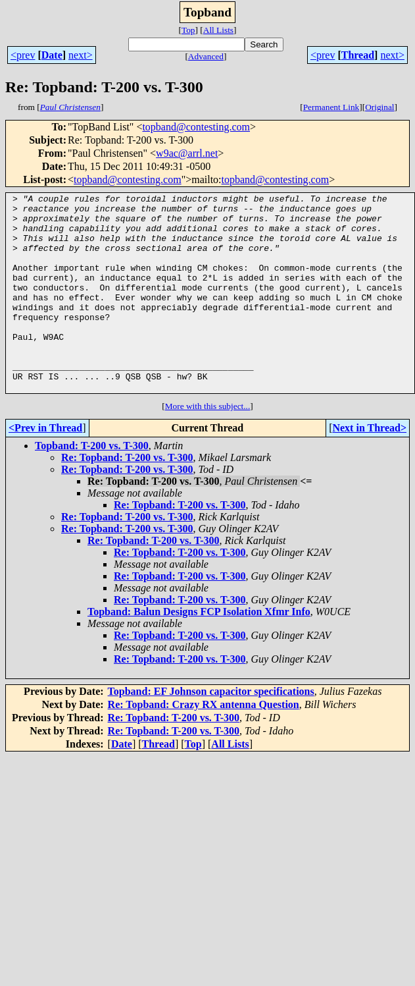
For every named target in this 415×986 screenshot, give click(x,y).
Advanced (206, 56)
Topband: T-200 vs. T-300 (92, 485)
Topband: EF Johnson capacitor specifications (211, 730)
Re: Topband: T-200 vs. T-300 (127, 497)
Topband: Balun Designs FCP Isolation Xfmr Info (198, 651)
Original (379, 107)
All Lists (218, 30)
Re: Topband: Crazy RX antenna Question (203, 744)
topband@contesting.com (196, 126)
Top (188, 30)
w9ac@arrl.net (187, 153)
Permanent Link (331, 107)
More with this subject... (208, 446)
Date (51, 55)
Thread (357, 55)
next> (80, 55)
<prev (23, 55)
